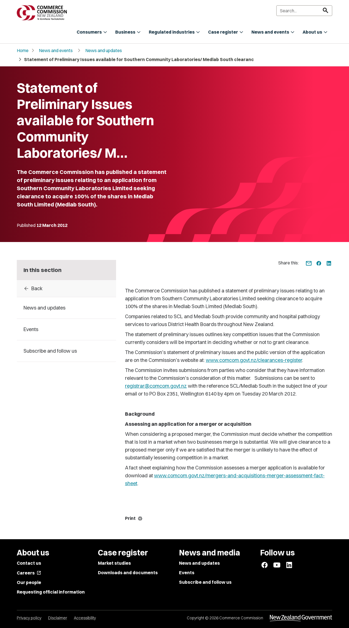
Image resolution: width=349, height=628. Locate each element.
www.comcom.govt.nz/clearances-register (254, 360)
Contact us (29, 563)
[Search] (304, 10)
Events (186, 572)
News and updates (103, 50)
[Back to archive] (66, 288)
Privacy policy (29, 617)
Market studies (114, 563)
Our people (29, 582)
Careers (29, 573)
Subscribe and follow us (205, 582)
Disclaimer (57, 617)
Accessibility (85, 617)
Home (23, 50)
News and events (56, 50)
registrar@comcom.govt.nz (156, 386)
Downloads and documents (128, 572)
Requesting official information (51, 592)
